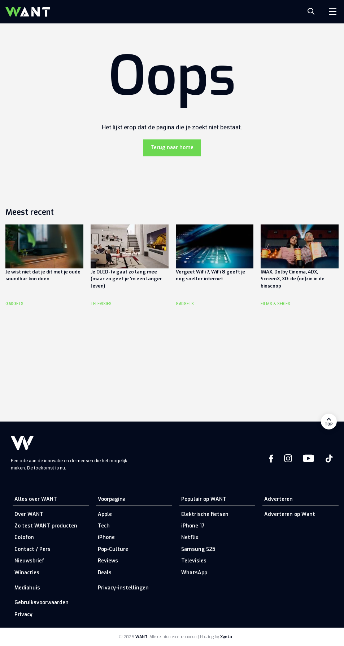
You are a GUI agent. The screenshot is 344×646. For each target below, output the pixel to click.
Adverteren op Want (289, 514)
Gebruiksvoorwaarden (41, 602)
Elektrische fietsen (204, 514)
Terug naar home (172, 147)
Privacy (23, 614)
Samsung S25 (198, 549)
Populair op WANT (203, 499)
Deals (105, 572)
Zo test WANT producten (45, 525)
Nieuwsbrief (29, 560)
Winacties (26, 572)
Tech (104, 525)
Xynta (226, 637)
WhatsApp (194, 572)
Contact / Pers (32, 549)
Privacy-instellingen (123, 587)
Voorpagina (112, 499)
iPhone (106, 537)
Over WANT (28, 514)
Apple (105, 514)
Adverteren (278, 499)
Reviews (108, 560)
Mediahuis (27, 587)
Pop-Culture (113, 549)
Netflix (189, 537)
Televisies (193, 560)
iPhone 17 (193, 525)
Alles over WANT (35, 499)
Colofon (24, 537)
